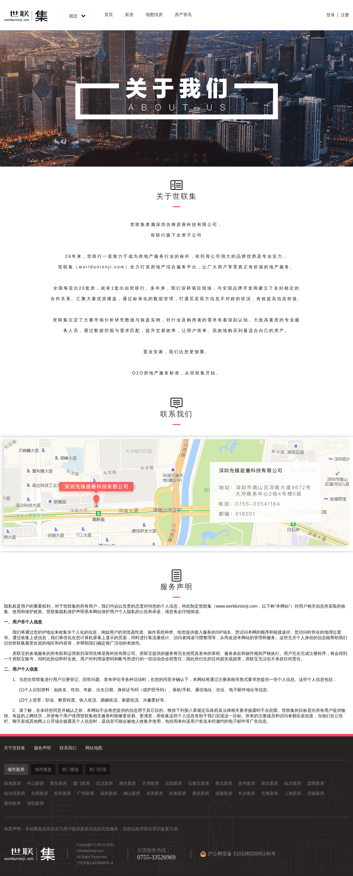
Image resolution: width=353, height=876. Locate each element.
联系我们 (68, 747)
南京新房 (269, 783)
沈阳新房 (173, 783)
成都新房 (223, 793)
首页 (108, 14)
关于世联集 (14, 747)
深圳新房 (35, 803)
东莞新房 (154, 793)
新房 (129, 14)
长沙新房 (246, 793)
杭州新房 (62, 793)
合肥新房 (39, 793)
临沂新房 (292, 783)
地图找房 (154, 14)
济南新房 (315, 793)
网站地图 (93, 747)
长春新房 (177, 793)
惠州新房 (12, 803)
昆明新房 (315, 783)
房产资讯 (183, 14)
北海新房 (269, 793)
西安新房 (58, 783)
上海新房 (292, 793)
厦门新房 (81, 783)
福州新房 (108, 793)
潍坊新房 (127, 783)
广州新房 (85, 793)
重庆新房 (200, 793)
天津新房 (150, 783)
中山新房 (35, 783)
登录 (330, 14)
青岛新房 (223, 783)
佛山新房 (131, 793)
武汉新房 (104, 783)
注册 (345, 14)
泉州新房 (246, 783)
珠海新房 (12, 783)
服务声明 (42, 747)
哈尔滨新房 (14, 793)
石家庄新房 (198, 783)
